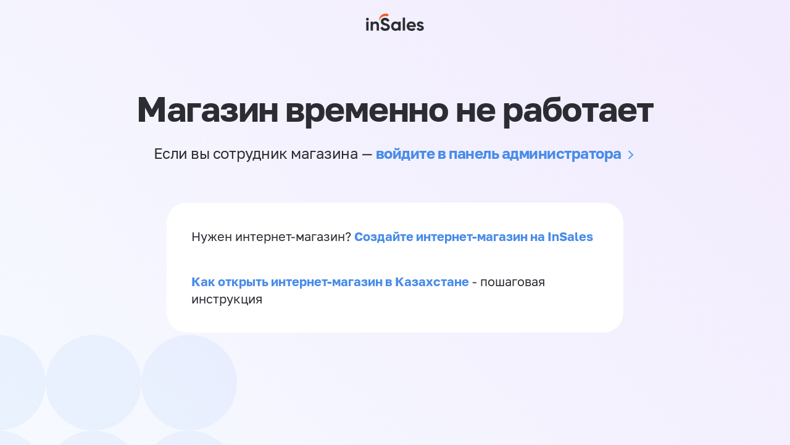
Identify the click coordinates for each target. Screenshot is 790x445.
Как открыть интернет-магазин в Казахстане (330, 281)
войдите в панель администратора (499, 153)
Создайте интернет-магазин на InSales (473, 236)
